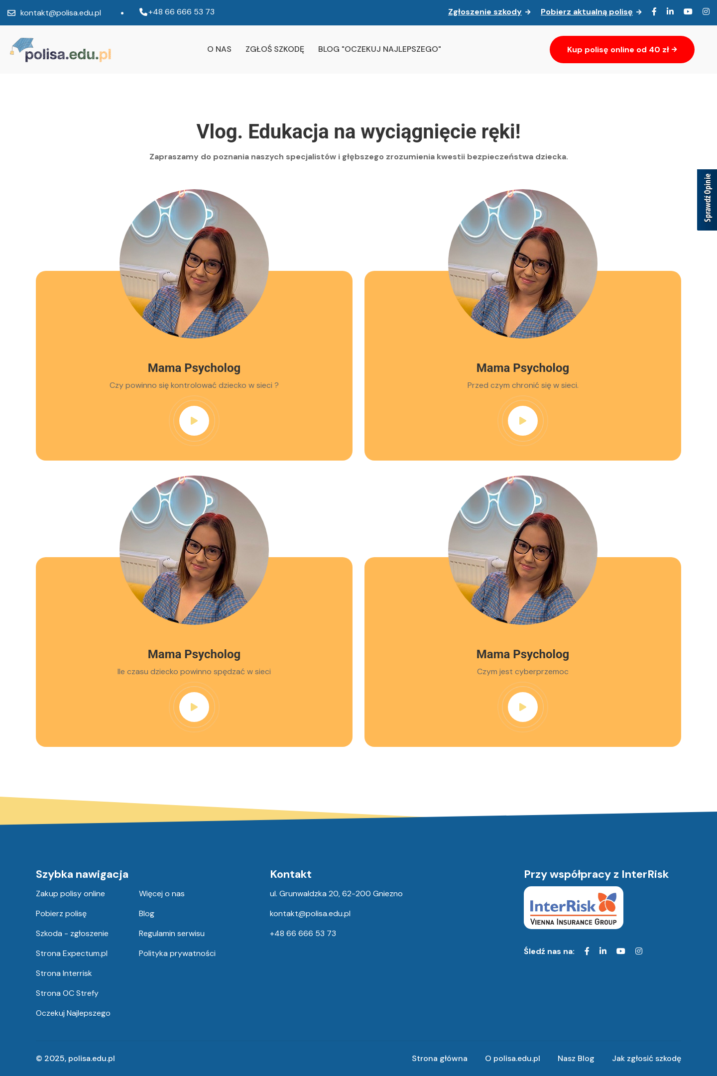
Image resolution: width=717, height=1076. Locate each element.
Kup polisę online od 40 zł (622, 49)
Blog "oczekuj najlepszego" (379, 49)
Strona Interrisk (64, 973)
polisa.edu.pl (91, 1058)
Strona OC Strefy (67, 993)
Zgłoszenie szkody (489, 11)
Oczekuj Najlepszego (73, 1013)
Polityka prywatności (177, 953)
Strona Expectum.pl (72, 953)
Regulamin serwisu (172, 934)
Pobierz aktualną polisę (591, 11)
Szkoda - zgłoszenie (72, 934)
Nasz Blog (576, 1058)
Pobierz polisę (61, 914)
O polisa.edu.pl (512, 1058)
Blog (146, 914)
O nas (219, 49)
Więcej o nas (162, 894)
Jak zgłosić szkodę (646, 1058)
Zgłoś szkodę (274, 49)
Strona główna (440, 1058)
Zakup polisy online (70, 894)
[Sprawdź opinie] (707, 201)
